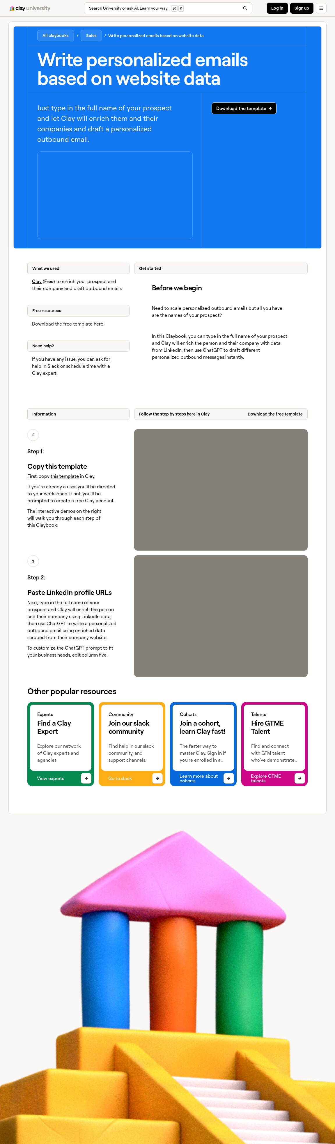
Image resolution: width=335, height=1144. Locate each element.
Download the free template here (67, 324)
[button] (321, 8)
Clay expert (44, 373)
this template (65, 476)
